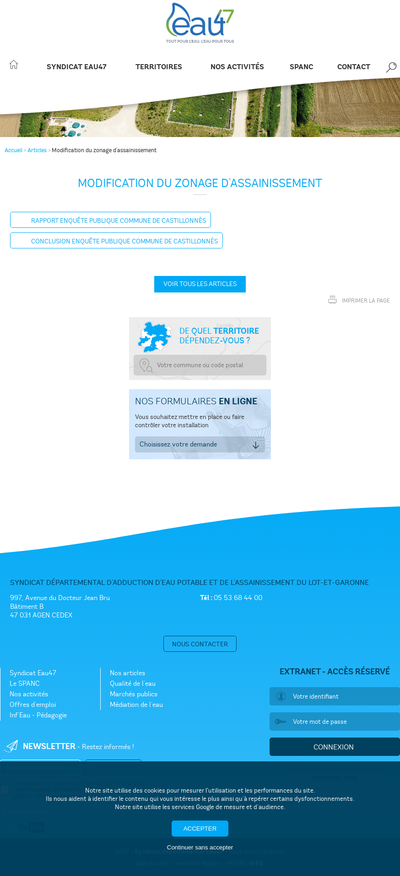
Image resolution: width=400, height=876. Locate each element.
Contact (353, 67)
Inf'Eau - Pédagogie (38, 715)
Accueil (13, 150)
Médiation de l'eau (136, 704)
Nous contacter (200, 644)
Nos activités (237, 67)
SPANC (301, 67)
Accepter (200, 828)
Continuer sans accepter (200, 847)
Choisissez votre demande (178, 444)
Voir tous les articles (200, 284)
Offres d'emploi (33, 704)
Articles (37, 150)
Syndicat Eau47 (77, 67)
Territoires (158, 67)
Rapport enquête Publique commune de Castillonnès (118, 221)
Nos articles (127, 673)
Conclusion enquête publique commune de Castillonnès (124, 241)
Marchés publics (133, 694)
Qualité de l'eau (133, 683)
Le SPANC (25, 683)
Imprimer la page (357, 297)
